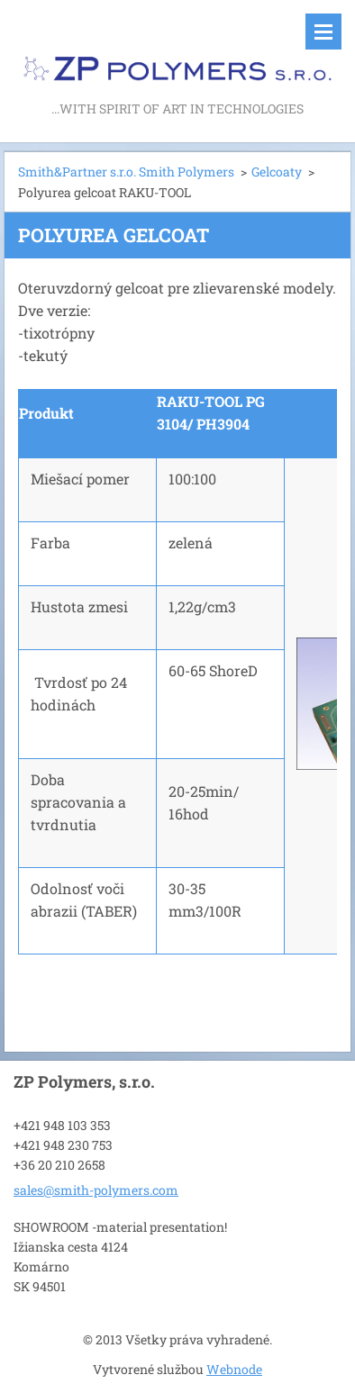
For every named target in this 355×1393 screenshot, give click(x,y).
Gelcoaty (276, 171)
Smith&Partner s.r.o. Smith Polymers (126, 171)
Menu (323, 32)
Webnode (234, 1369)
